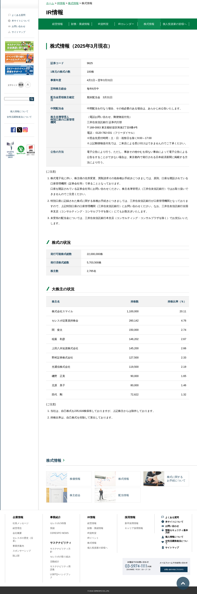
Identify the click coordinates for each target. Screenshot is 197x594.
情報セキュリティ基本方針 (176, 531)
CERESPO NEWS (59, 533)
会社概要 (17, 533)
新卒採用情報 (131, 523)
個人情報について (19, 111)
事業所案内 (18, 546)
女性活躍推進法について (19, 117)
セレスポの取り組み (60, 556)
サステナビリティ (60, 542)
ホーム (50, 3)
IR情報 (61, 3)
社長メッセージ (21, 523)
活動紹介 (54, 561)
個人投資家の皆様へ (97, 547)
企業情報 (18, 517)
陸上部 (16, 555)
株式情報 (73, 3)
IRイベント (93, 538)
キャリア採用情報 (134, 528)
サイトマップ (18, 32)
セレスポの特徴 (58, 523)
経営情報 (91, 523)
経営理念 (17, 528)
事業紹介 (55, 517)
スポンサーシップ (22, 550)
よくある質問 (18, 15)
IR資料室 (91, 533)
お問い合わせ (18, 26)
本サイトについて (21, 20)
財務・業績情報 (95, 528)
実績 (52, 528)
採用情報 (130, 517)
